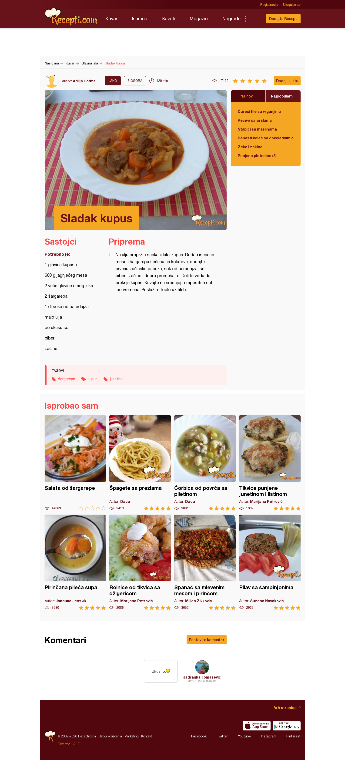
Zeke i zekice (250, 147)
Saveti (168, 18)
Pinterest (293, 736)
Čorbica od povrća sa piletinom (205, 463)
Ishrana (139, 18)
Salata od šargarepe (75, 463)
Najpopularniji (283, 96)
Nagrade (231, 18)
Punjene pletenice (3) (257, 155)
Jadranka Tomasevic (202, 677)
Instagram (268, 736)
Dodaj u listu (287, 80)
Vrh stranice (285, 707)
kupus (92, 379)
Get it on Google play (287, 725)
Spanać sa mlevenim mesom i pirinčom (205, 562)
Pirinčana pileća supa (75, 562)
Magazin (199, 18)
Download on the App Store (257, 725)
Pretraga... (254, 18)
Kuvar (111, 18)
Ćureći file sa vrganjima (259, 111)
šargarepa (66, 379)
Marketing (131, 736)
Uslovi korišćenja (110, 736)
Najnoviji (248, 96)
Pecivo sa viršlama (255, 120)
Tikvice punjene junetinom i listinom (270, 463)
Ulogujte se (292, 5)
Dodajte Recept (283, 18)
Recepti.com (71, 17)
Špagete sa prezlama (140, 463)
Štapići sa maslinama (257, 129)
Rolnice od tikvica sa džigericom (140, 562)
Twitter (222, 736)
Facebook (199, 736)
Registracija (269, 5)
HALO (75, 744)
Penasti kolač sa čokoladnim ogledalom (266, 138)
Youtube (244, 736)
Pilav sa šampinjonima (270, 562)
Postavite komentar (206, 639)
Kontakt (146, 736)
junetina (116, 379)
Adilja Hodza (84, 81)
